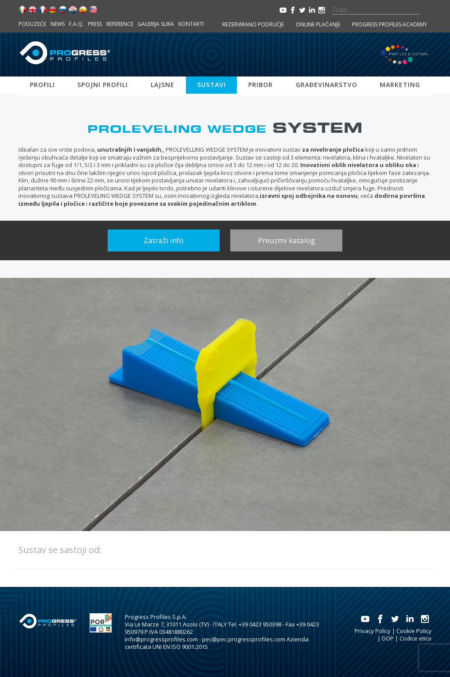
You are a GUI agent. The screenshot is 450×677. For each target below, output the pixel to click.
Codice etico (415, 638)
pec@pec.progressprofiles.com (243, 639)
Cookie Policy (414, 631)
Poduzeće (32, 24)
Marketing (400, 84)
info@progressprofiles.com (161, 639)
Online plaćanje (318, 24)
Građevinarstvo (326, 84)
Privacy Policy (373, 631)
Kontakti (191, 24)
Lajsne (162, 84)
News (58, 24)
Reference (119, 24)
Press (95, 24)
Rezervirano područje (253, 24)
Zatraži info (164, 240)
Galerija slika (156, 24)
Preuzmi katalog (286, 240)
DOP (388, 638)
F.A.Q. (76, 24)
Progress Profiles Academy (389, 24)
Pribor (260, 84)
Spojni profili (102, 84)
